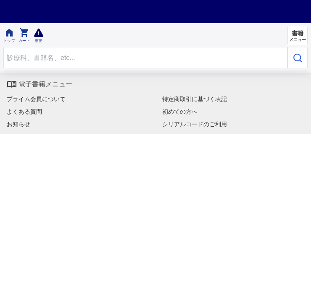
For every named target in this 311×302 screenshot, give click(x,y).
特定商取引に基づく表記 (194, 99)
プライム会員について (36, 99)
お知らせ (18, 124)
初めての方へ (180, 112)
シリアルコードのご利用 (194, 124)
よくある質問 (24, 112)
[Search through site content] (145, 57)
